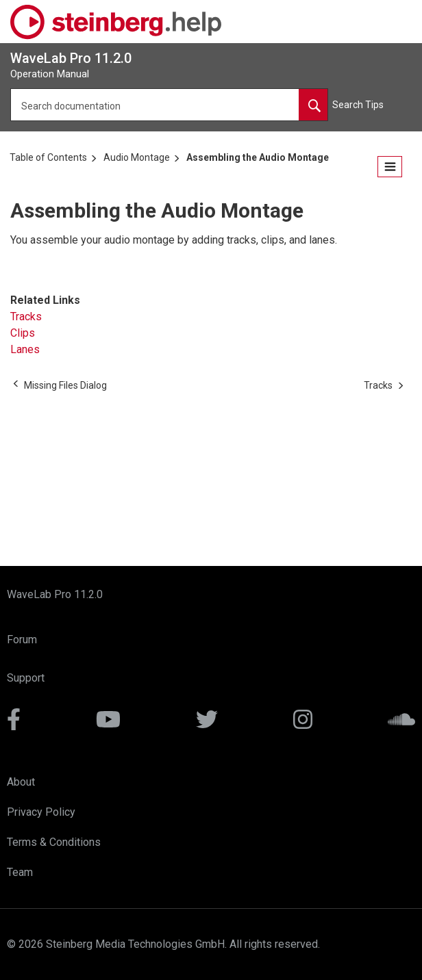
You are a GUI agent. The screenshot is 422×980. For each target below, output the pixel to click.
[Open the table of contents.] (389, 166)
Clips (22, 332)
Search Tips (358, 104)
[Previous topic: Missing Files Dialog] (65, 385)
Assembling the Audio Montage (257, 157)
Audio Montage (136, 157)
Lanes (25, 349)
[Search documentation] (313, 104)
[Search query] (169, 104)
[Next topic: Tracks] (378, 385)
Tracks (26, 316)
